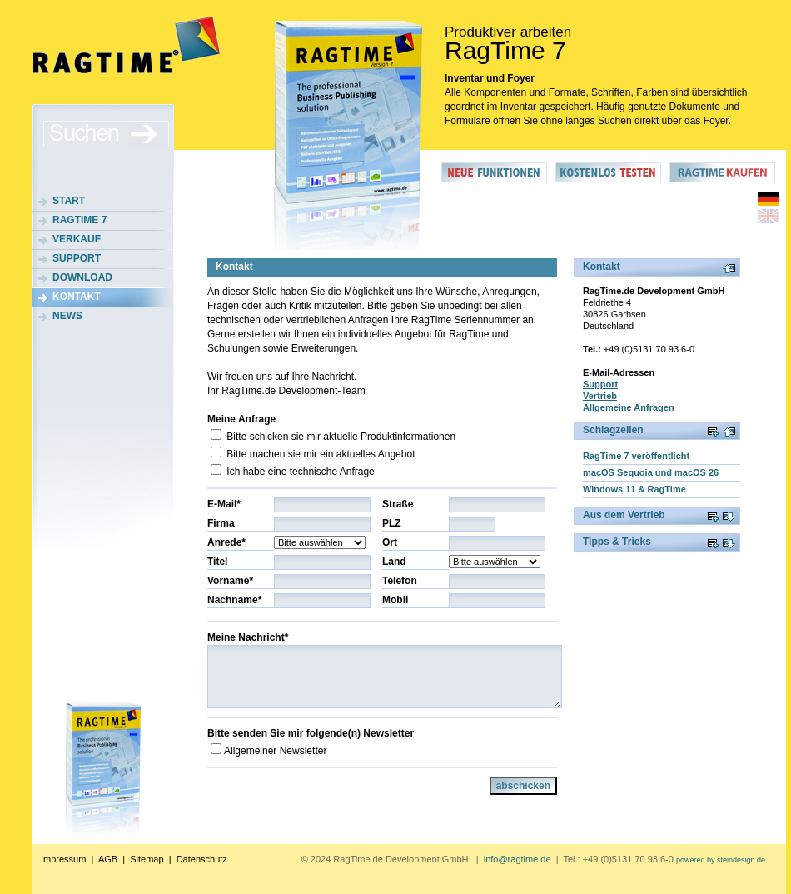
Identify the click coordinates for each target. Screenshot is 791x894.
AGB (107, 859)
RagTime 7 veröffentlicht (636, 456)
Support (76, 258)
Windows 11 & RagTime (634, 489)
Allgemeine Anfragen (628, 407)
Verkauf (76, 239)
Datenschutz (202, 859)
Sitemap (146, 859)
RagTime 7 (79, 220)
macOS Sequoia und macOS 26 (651, 472)
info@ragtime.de (517, 859)
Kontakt (76, 296)
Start (68, 201)
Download (82, 277)
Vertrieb (600, 396)
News (67, 316)
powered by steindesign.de (720, 860)
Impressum (63, 859)
